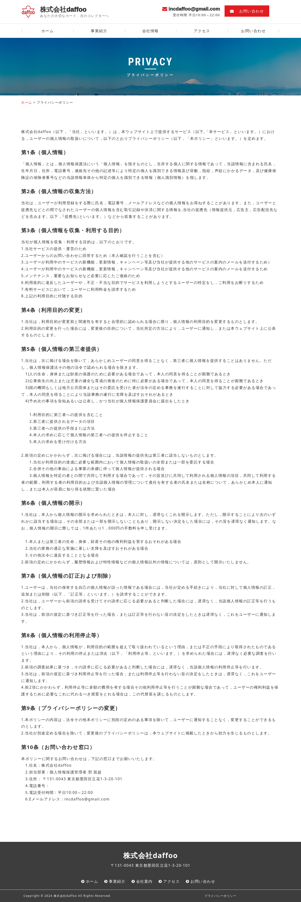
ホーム (47, 30)
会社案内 (144, 881)
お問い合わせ (247, 11)
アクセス (202, 30)
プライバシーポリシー (220, 896)
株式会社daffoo (63, 9)
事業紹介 (99, 30)
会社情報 (150, 30)
